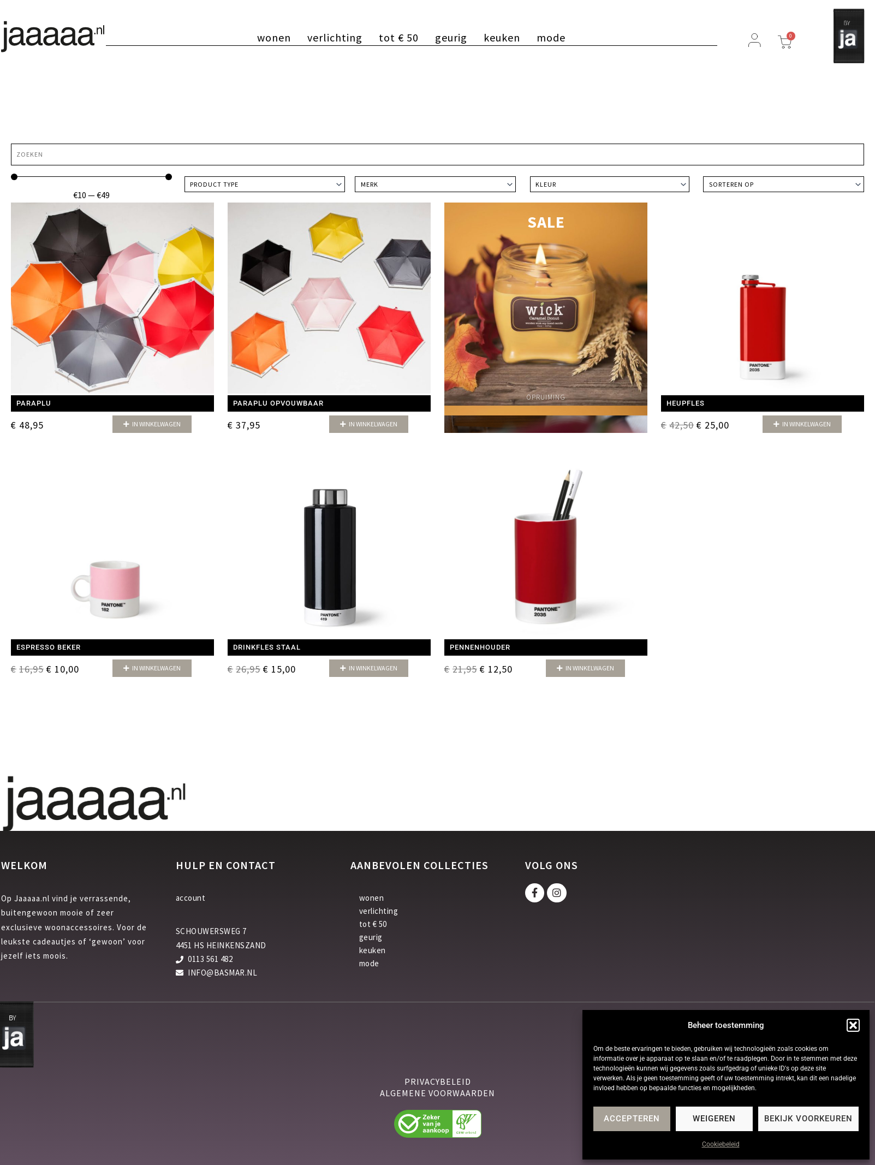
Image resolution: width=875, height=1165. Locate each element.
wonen (274, 37)
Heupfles (685, 403)
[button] (853, 1025)
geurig (451, 37)
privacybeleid (437, 1082)
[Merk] (435, 184)
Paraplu (33, 403)
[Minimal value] (91, 177)
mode (551, 37)
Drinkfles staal (267, 647)
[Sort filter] (783, 184)
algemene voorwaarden (437, 1094)
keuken (502, 37)
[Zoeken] (437, 154)
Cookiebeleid (721, 1144)
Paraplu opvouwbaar (278, 403)
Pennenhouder (480, 647)
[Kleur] (610, 184)
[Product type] (265, 184)
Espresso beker (48, 647)
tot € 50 (399, 37)
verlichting (334, 37)
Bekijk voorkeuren (808, 1119)
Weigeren (714, 1119)
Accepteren (632, 1119)
